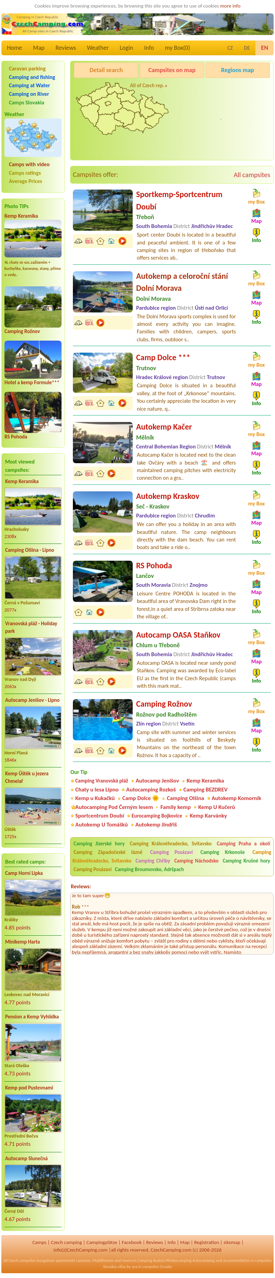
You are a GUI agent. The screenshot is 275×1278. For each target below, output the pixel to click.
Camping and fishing (32, 77)
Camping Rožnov (22, 331)
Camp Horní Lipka (24, 873)
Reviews (66, 48)
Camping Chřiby (152, 861)
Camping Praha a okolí (243, 844)
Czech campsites (22, 1260)
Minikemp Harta (22, 942)
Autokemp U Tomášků (101, 824)
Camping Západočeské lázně (108, 852)
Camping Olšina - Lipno (29, 550)
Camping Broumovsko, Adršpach (149, 869)
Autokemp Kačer (164, 427)
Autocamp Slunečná (26, 1158)
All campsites (252, 175)
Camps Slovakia (26, 102)
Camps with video (29, 164)
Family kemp (176, 807)
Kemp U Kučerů (216, 807)
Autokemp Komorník (236, 798)
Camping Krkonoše (222, 852)
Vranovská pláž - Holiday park (31, 627)
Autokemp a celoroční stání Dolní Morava (182, 282)
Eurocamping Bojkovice (157, 815)
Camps (39, 1242)
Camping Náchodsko (196, 861)
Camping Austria (151, 1260)
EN (264, 48)
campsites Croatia (157, 1266)
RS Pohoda (15, 437)
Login (126, 48)
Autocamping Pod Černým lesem (114, 807)
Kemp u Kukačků (95, 798)
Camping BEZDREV (206, 789)
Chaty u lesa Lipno (97, 789)
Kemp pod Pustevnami (29, 1088)
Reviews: (81, 886)
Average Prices (25, 181)
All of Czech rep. (147, 85)
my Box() (177, 48)
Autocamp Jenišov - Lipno (32, 700)
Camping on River (29, 94)
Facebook (132, 1242)
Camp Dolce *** (163, 357)
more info (230, 6)
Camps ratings (25, 173)
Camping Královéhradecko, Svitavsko (171, 844)
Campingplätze (101, 1242)
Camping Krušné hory (246, 861)
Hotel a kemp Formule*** (31, 382)
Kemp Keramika (21, 216)
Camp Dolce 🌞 (141, 798)
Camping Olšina (185, 798)
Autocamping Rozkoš (151, 789)
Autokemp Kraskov (167, 496)
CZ (230, 48)
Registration (206, 1242)
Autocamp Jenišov (226, 125)
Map (38, 48)
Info (149, 48)
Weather (98, 48)
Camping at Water (29, 85)
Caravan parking (27, 68)
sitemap (231, 1242)
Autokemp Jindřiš (156, 824)
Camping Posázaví (171, 852)
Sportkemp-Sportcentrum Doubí (179, 200)
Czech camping (66, 1242)
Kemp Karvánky (208, 815)
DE (247, 48)
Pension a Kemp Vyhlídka (32, 1017)
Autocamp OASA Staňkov (178, 635)
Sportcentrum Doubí (99, 815)
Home (14, 48)
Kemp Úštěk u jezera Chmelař (26, 778)
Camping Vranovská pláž (101, 780)
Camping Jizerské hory (99, 844)
